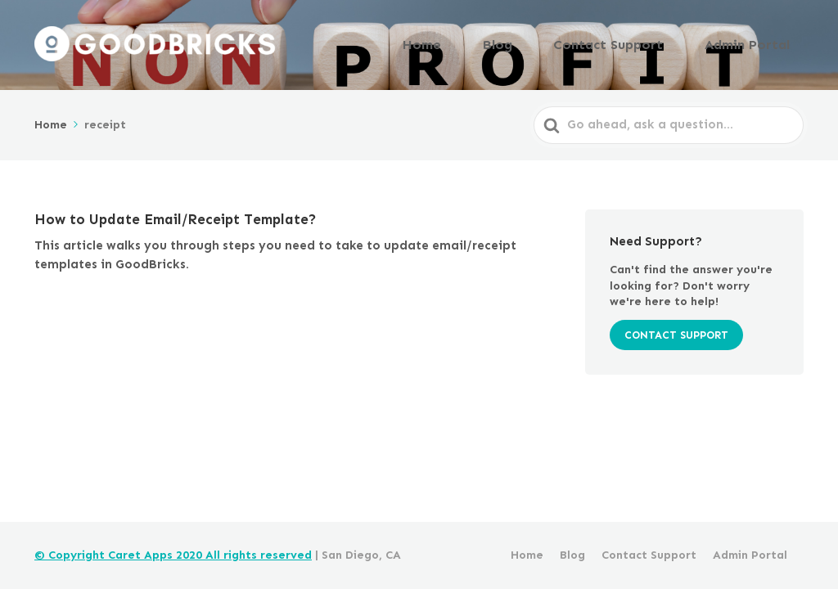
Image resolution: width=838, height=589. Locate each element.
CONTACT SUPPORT (676, 332)
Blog (547, 43)
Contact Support (638, 43)
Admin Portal (756, 43)
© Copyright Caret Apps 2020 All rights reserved (173, 555)
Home (489, 43)
